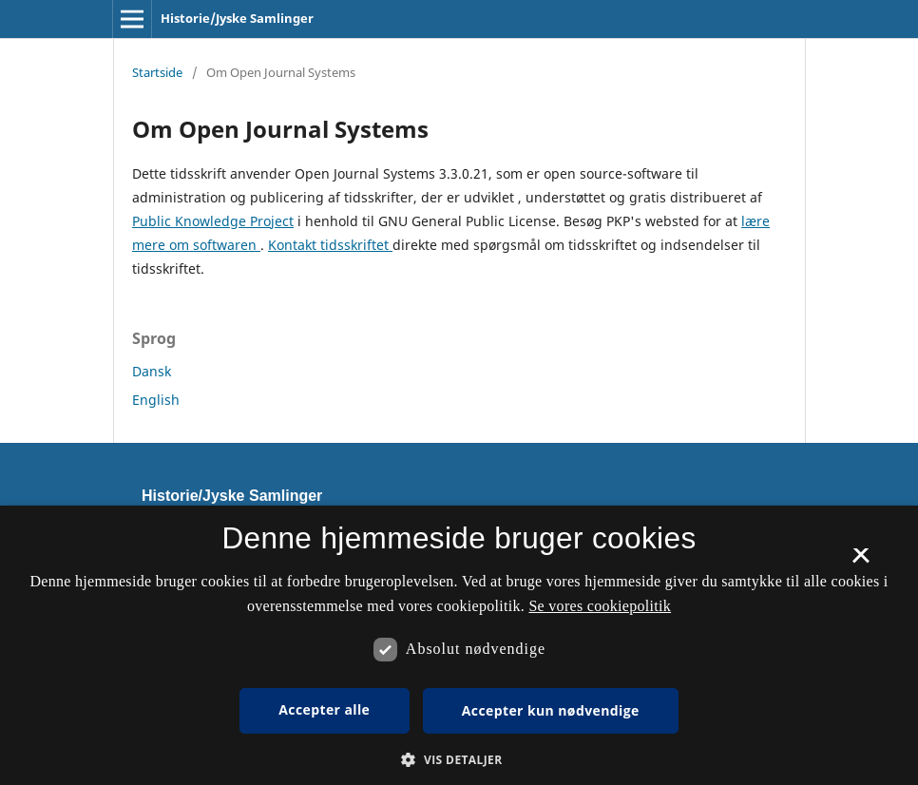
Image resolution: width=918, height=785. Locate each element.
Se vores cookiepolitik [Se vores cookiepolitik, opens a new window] (599, 606)
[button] (458, 760)
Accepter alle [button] (324, 709)
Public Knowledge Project (213, 221)
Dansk (151, 371)
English (156, 400)
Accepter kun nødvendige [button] (551, 710)
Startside (157, 72)
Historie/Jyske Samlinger (237, 18)
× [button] (860, 561)
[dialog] (459, 645)
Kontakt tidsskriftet (330, 245)
